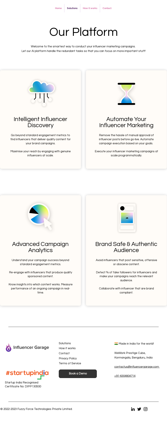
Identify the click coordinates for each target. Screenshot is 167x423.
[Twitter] (139, 409)
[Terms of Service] (75, 363)
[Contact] (75, 353)
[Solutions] (75, 343)
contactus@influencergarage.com (137, 366)
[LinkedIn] (132, 409)
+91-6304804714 (124, 376)
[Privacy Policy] (75, 359)
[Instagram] (145, 409)
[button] (21, 383)
